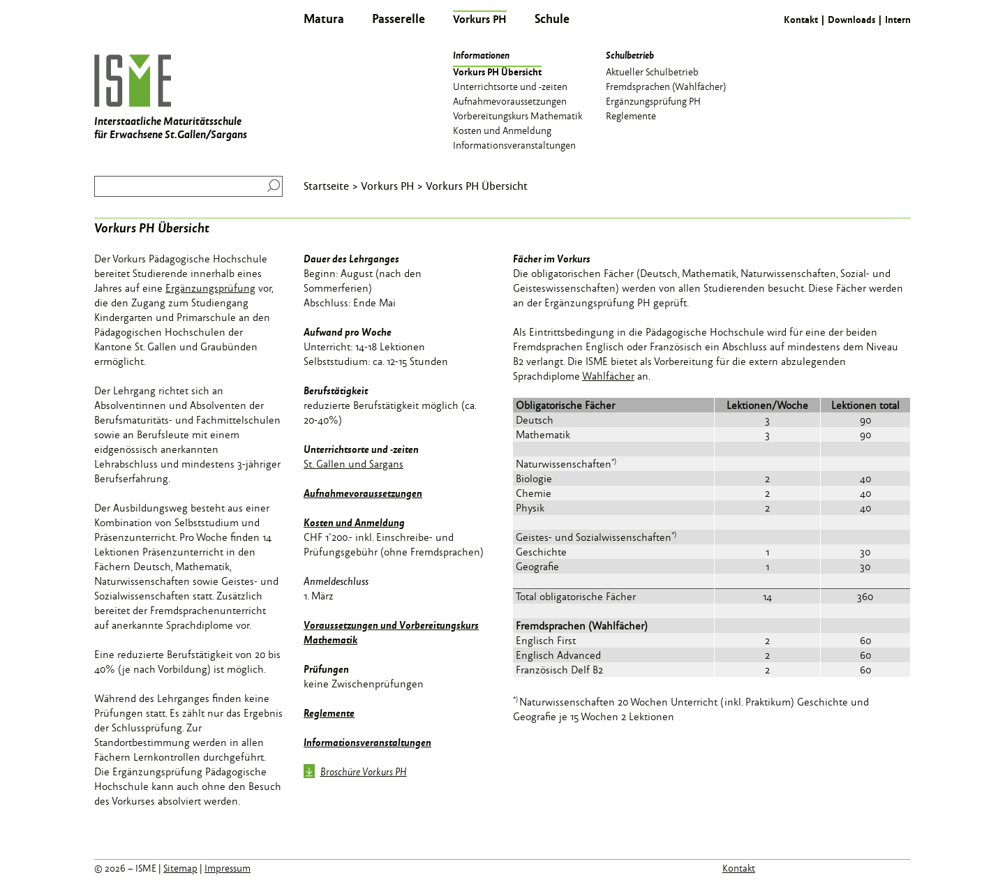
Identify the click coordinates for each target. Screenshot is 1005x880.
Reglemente (329, 712)
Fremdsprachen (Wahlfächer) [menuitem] (666, 85)
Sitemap (180, 868)
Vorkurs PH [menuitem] (480, 19)
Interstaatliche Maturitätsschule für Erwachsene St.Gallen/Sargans (170, 98)
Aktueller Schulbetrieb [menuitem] (652, 71)
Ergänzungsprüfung (210, 287)
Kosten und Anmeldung (354, 522)
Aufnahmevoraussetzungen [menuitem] (510, 100)
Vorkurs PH (387, 185)
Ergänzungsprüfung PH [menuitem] (653, 100)
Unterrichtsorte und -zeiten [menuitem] (510, 85)
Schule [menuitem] (552, 18)
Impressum (227, 868)
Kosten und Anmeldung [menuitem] (502, 129)
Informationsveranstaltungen (367, 742)
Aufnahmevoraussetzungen (363, 493)
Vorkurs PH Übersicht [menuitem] (497, 71)
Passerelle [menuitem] (398, 18)
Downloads (851, 19)
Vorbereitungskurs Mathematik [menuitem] (517, 115)
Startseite (326, 185)
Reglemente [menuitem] (631, 115)
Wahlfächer (608, 375)
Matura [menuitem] (324, 18)
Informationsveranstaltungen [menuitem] (514, 144)
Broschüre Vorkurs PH (355, 773)
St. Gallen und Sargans (353, 463)
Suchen (270, 185)
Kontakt (801, 19)
